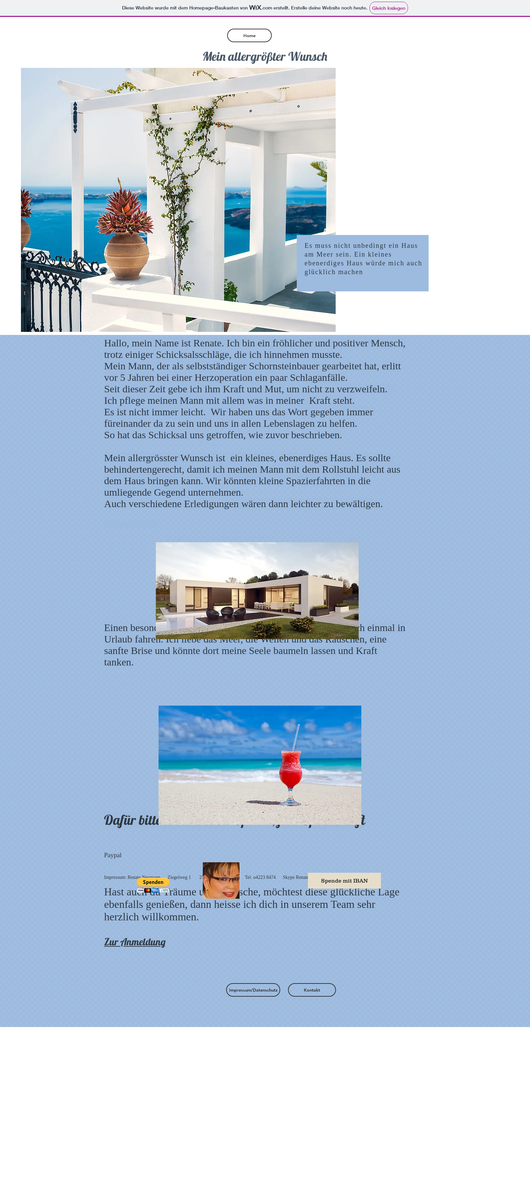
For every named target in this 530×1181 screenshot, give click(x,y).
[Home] (249, 35)
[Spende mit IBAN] (344, 881)
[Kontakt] (312, 990)
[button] (153, 885)
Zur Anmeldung (135, 942)
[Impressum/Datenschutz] (253, 990)
